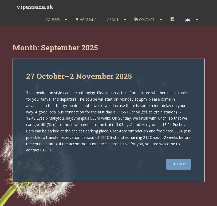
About (113, 19)
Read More (178, 164)
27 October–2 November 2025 (79, 76)
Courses (53, 19)
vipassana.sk (35, 6)
